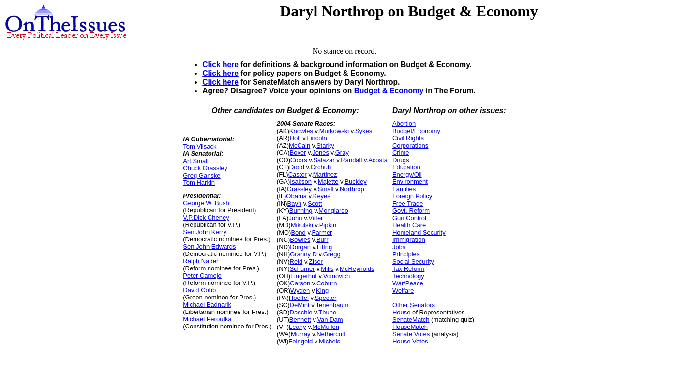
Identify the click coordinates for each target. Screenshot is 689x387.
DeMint (300, 305)
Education (406, 167)
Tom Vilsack (199, 146)
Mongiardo (333, 210)
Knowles (301, 130)
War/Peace (407, 283)
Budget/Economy (416, 130)
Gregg (332, 254)
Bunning (301, 210)
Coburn (326, 283)
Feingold (300, 341)
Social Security (413, 261)
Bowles (300, 239)
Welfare (403, 290)
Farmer (322, 232)
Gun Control (409, 218)
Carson (300, 283)
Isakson (301, 181)
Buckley (355, 181)
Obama (296, 196)
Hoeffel (299, 297)
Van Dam (330, 319)
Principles (405, 254)
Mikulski (302, 225)
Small (326, 189)
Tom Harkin (199, 182)
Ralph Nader (200, 261)
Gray (342, 152)
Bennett (300, 319)
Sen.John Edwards (209, 246)
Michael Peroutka (207, 319)
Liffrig (324, 247)
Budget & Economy (389, 91)
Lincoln (317, 138)
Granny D (303, 254)
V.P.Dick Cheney (206, 217)
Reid (296, 261)
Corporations (410, 145)
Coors (298, 160)
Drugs (400, 160)
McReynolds (357, 268)
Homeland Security (419, 232)
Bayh (294, 203)
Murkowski (334, 130)
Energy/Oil (407, 174)
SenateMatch (411, 319)
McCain (299, 145)
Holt (295, 138)
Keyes (321, 196)
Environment (410, 181)
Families (404, 189)
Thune (327, 312)
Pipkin (327, 225)
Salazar (323, 160)
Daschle (301, 312)
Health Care (409, 225)
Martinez (325, 174)
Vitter (315, 218)
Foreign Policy (412, 196)
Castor (297, 174)
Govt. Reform (411, 210)
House (402, 312)
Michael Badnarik (207, 304)
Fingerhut (303, 276)
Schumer (302, 268)
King (322, 290)
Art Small (196, 160)
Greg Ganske (201, 175)
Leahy (297, 326)
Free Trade (407, 203)
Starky (325, 145)
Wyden (300, 290)
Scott (315, 203)
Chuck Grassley (205, 168)
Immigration (408, 239)
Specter (326, 297)
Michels (329, 341)
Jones (320, 152)
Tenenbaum (331, 305)
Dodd (296, 167)
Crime (400, 152)
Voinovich (336, 276)
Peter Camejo (202, 275)
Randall (351, 160)
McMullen (325, 326)
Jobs (398, 247)
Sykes (363, 130)
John (295, 218)
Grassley (299, 189)
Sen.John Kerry (204, 232)
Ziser (316, 261)
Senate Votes (411, 334)
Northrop (352, 189)
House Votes (410, 341)
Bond (298, 232)
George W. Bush (206, 203)
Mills (327, 268)
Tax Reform (408, 268)
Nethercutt (330, 334)
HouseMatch (410, 326)
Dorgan (300, 247)
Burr (322, 239)
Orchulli (321, 167)
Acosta (378, 160)
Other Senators (413, 305)
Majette (328, 181)
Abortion (404, 123)
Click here (220, 64)
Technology (408, 276)
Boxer (298, 152)
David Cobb (199, 290)
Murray (300, 334)
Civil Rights (408, 138)
